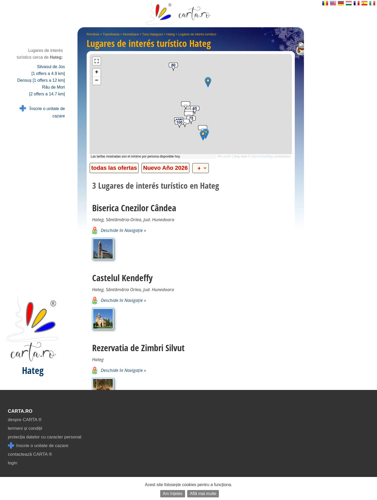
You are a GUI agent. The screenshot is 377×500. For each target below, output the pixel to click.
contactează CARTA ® (30, 454)
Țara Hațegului (152, 34)
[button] (185, 106)
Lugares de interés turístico (197, 34)
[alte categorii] (200, 168)
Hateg (170, 34)
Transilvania (111, 34)
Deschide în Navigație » (119, 230)
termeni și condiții (25, 428)
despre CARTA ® (25, 419)
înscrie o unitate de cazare (38, 445)
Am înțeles (173, 493)
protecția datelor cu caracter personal (44, 436)
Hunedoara (130, 34)
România (93, 34)
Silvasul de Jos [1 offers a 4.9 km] (48, 70)
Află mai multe (203, 493)
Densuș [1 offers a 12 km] (41, 80)
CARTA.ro (20, 411)
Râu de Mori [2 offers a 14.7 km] (47, 90)
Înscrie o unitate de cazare (42, 111)
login (12, 462)
